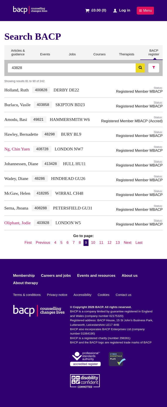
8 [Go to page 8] (80, 243)
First (28, 243)
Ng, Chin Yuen (17, 149)
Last (138, 243)
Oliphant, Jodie (17, 222)
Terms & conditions (27, 295)
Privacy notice (57, 295)
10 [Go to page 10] (93, 243)
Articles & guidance (18, 54)
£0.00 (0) (99, 10)
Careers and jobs (56, 276)
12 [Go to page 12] (109, 243)
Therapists (126, 56)
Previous (43, 243)
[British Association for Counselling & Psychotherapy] (30, 10)
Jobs (72, 56)
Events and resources (96, 276)
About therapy (25, 283)
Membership (24, 276)
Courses (99, 56)
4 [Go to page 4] (55, 243)
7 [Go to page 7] (74, 243)
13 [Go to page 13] (118, 243)
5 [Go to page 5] (61, 243)
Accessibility (82, 295)
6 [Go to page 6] (67, 243)
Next (127, 243)
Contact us (123, 295)
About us (129, 276)
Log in (124, 10)
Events (45, 56)
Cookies (103, 295)
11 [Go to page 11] (101, 243)
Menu (145, 10)
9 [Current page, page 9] (86, 243)
